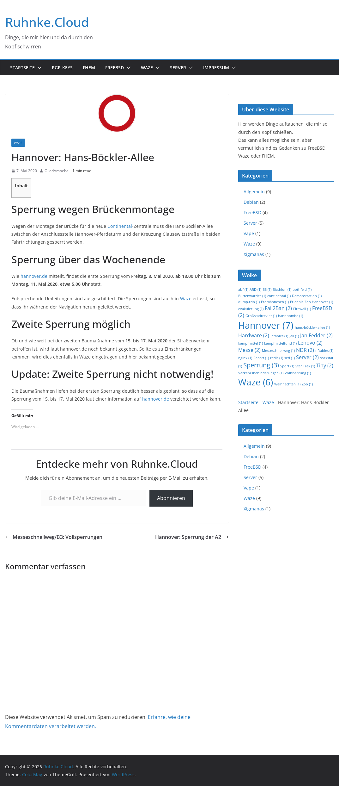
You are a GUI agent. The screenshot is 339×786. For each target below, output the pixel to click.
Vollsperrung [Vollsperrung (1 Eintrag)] (298, 373)
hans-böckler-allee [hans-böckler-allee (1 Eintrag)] (312, 327)
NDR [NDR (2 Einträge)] (305, 349)
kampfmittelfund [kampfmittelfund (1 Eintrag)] (280, 343)
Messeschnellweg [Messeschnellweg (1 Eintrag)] (278, 350)
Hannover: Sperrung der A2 (192, 536)
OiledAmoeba (57, 170)
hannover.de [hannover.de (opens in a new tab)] (155, 399)
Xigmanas (254, 254)
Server (178, 68)
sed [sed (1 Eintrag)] (289, 358)
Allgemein (254, 192)
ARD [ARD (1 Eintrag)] (255, 289)
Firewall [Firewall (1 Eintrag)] (302, 309)
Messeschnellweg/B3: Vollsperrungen (53, 536)
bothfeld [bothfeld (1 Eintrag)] (302, 289)
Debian (251, 202)
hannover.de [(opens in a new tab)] (34, 276)
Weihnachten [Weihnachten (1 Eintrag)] (287, 384)
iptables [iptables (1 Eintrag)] (279, 336)
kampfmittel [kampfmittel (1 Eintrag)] (250, 343)
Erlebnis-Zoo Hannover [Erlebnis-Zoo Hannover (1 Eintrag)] (311, 302)
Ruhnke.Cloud (47, 22)
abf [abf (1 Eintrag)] (243, 289)
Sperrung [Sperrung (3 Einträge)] (261, 365)
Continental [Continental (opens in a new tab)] (119, 226)
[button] (38, 67)
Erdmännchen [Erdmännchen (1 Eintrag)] (275, 302)
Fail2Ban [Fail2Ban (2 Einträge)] (278, 308)
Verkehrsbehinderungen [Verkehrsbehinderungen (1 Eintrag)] (260, 373)
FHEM (89, 68)
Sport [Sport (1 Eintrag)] (287, 366)
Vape (249, 233)
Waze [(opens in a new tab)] (185, 299)
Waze (147, 68)
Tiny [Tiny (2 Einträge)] (324, 365)
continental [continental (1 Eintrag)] (279, 296)
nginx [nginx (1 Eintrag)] (245, 358)
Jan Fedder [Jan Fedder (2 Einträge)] (316, 335)
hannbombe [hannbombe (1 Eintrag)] (290, 316)
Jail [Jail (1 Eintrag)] (294, 336)
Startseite (22, 68)
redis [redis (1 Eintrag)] (276, 358)
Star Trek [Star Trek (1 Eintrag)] (305, 366)
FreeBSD (114, 68)
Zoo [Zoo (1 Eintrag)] (307, 384)
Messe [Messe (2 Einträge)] (249, 349)
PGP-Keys (62, 68)
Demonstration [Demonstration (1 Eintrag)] (307, 296)
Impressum (216, 68)
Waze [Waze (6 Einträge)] (255, 382)
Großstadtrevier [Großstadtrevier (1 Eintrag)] (261, 316)
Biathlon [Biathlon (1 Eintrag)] (282, 289)
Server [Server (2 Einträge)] (307, 357)
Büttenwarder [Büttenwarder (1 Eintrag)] (252, 296)
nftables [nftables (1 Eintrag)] (324, 350)
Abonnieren (171, 498)
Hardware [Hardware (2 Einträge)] (253, 335)
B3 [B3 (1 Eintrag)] (267, 289)
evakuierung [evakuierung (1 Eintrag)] (250, 309)
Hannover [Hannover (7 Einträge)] (266, 325)
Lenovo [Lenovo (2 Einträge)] (310, 342)
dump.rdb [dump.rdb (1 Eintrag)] (249, 302)
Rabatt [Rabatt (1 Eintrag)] (261, 358)
